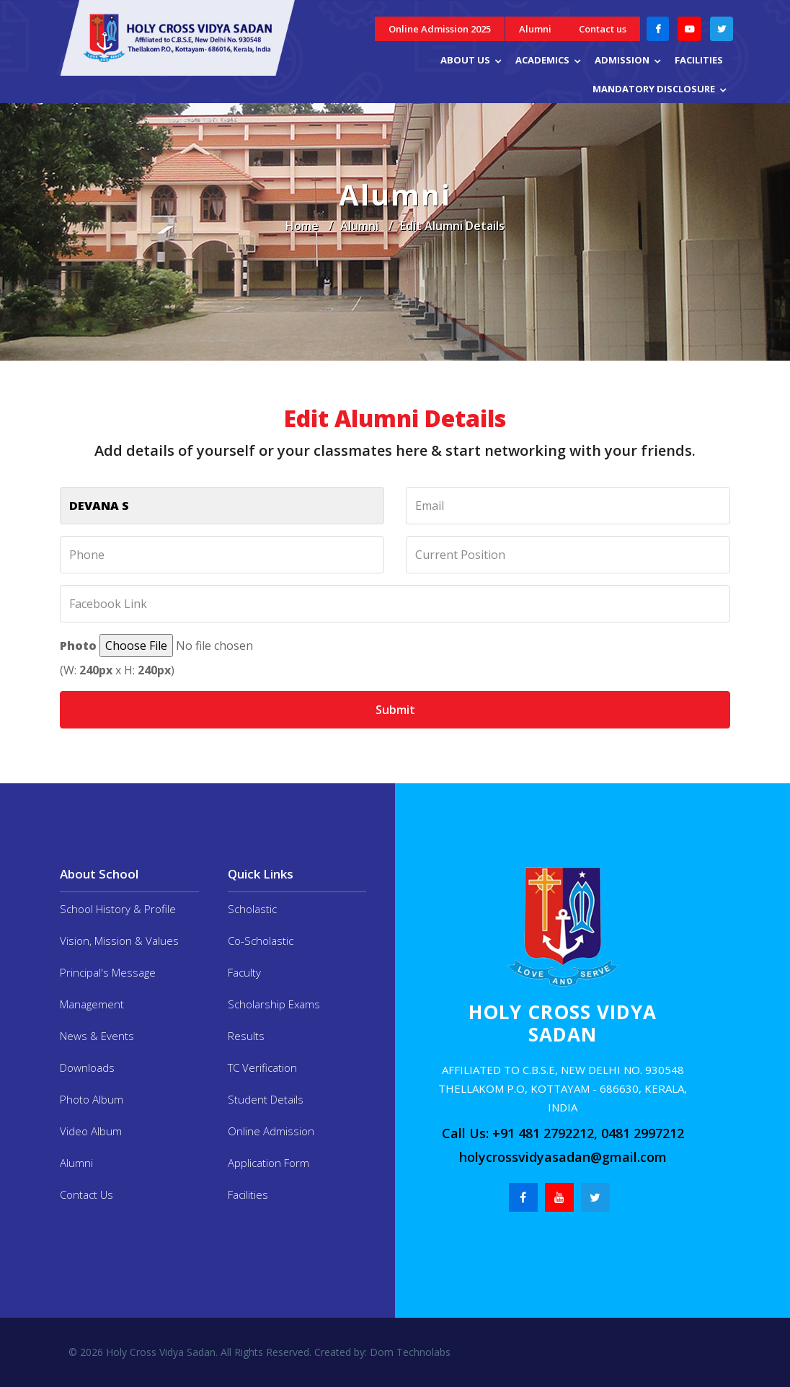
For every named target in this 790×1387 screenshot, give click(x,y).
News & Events (97, 1036)
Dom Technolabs (409, 1352)
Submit (395, 710)
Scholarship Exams (274, 1004)
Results (246, 1036)
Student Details (265, 1099)
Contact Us (86, 1194)
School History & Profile (118, 909)
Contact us (602, 28)
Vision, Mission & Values (119, 940)
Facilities (699, 59)
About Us (465, 59)
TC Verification (262, 1067)
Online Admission (271, 1131)
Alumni (535, 28)
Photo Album (91, 1099)
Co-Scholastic (260, 940)
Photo (78, 645)
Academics (542, 59)
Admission (622, 59)
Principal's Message (108, 972)
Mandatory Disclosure (653, 88)
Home (302, 226)
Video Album (91, 1131)
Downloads (87, 1067)
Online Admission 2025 (440, 28)
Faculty (244, 972)
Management (92, 1004)
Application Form (268, 1162)
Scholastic (252, 909)
